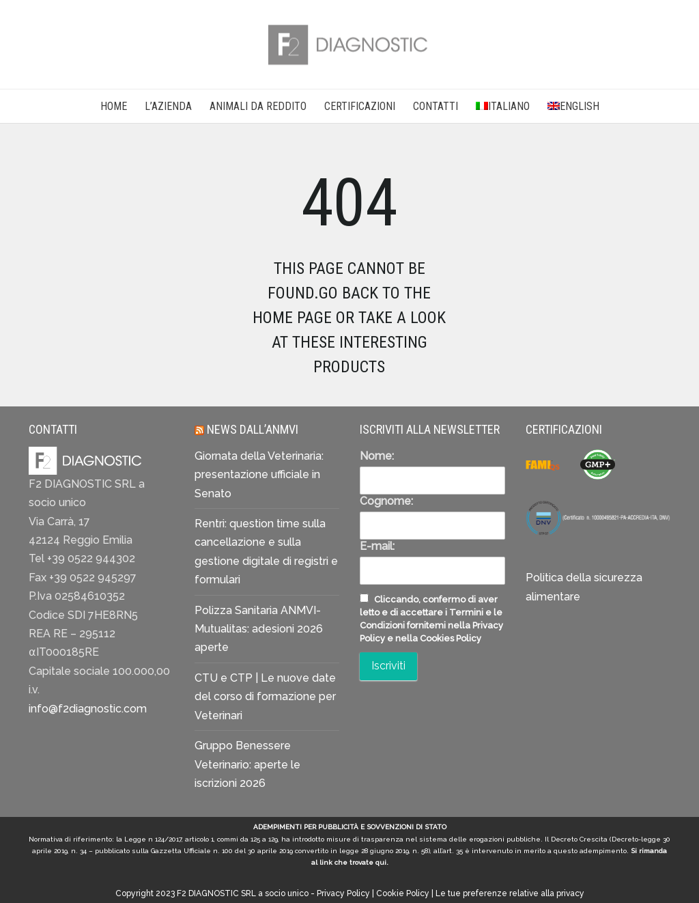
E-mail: (377, 546)
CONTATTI (435, 106)
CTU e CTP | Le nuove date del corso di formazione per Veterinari (265, 696)
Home (113, 106)
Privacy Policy (343, 893)
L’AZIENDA (168, 106)
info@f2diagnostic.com (88, 708)
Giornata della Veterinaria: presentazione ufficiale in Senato (259, 474)
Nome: (377, 455)
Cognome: (386, 501)
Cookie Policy (402, 893)
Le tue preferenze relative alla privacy (510, 893)
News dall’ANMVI (252, 429)
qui (380, 862)
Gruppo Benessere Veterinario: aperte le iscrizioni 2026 (247, 764)
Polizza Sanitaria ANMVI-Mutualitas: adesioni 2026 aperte (259, 629)
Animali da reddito (258, 106)
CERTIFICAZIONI (359, 106)
